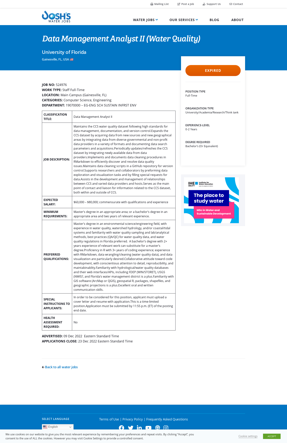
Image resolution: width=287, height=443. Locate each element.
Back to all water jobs (60, 367)
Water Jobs (144, 20)
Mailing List (160, 4)
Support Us (212, 4)
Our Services (182, 20)
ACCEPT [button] (272, 436)
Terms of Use (109, 419)
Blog (214, 20)
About (237, 20)
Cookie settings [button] (248, 436)
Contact (236, 4)
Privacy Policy (132, 419)
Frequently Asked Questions (167, 419)
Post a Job (185, 4)
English (50, 427)
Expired (213, 70)
